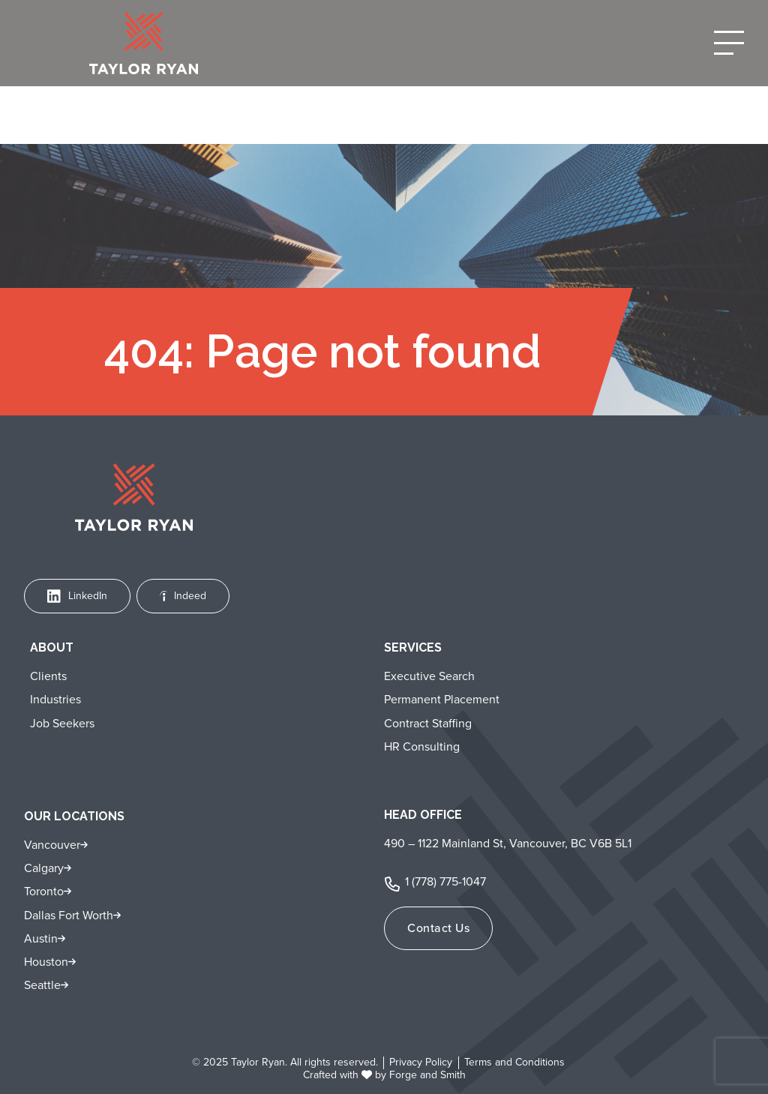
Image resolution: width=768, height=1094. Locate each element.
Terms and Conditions (514, 1063)
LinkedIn (77, 596)
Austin (41, 938)
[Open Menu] (729, 43)
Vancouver (52, 844)
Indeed (183, 596)
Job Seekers (62, 723)
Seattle (42, 985)
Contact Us (438, 928)
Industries (55, 699)
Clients (48, 676)
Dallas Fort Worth (68, 915)
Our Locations (74, 816)
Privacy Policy (420, 1063)
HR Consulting (422, 746)
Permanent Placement (442, 699)
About (52, 647)
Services (413, 647)
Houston (46, 961)
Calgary (44, 868)
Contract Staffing (428, 723)
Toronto (44, 891)
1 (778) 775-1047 (445, 881)
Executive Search (429, 676)
